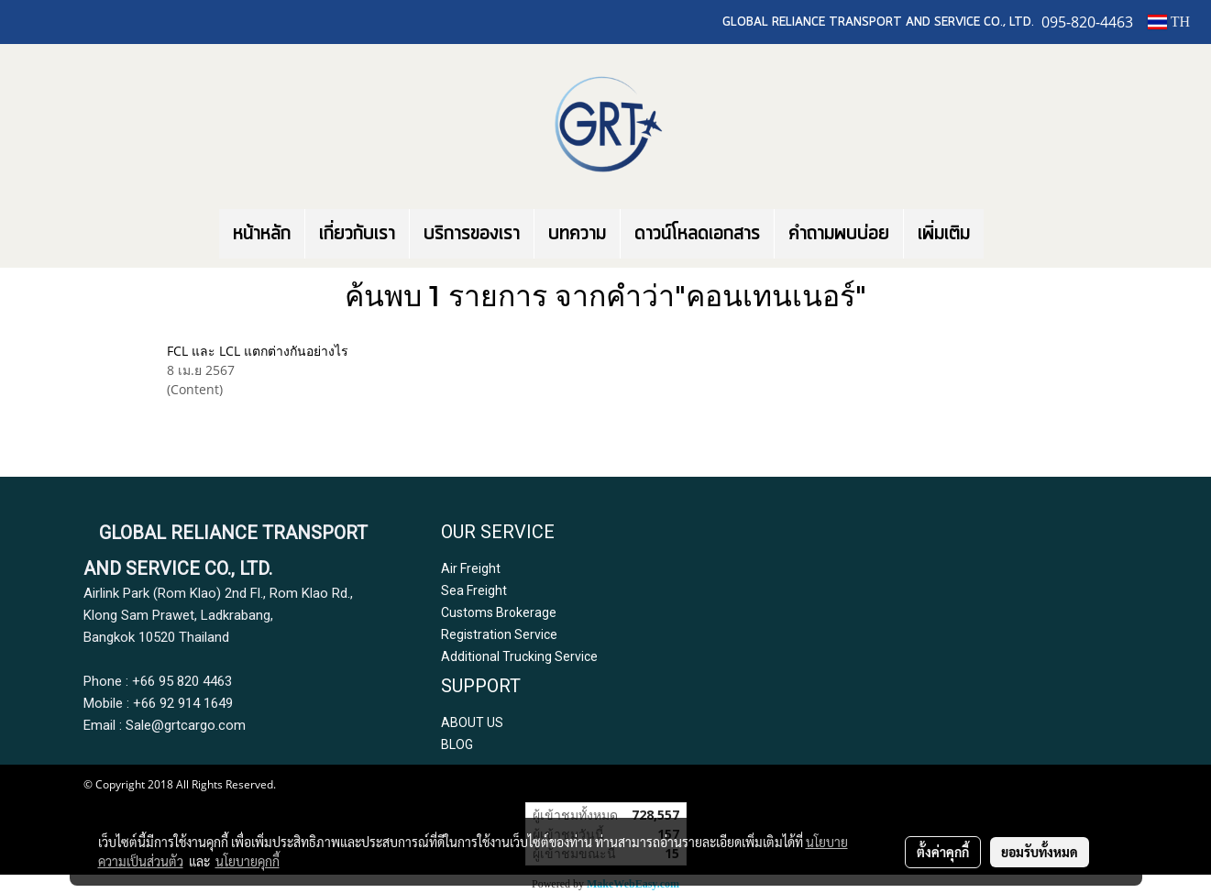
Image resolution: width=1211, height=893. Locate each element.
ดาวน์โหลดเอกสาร (697, 233)
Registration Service (499, 634)
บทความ (577, 233)
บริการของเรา (472, 233)
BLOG (457, 744)
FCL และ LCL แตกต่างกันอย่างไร (257, 350)
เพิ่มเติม (944, 233)
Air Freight (471, 568)
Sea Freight (474, 590)
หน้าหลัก (262, 233)
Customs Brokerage (498, 612)
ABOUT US (472, 722)
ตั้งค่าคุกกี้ (943, 851)
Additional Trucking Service (519, 656)
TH (1169, 21)
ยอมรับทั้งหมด (1039, 851)
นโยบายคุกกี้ (247, 861)
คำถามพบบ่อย (838, 233)
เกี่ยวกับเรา (357, 233)
